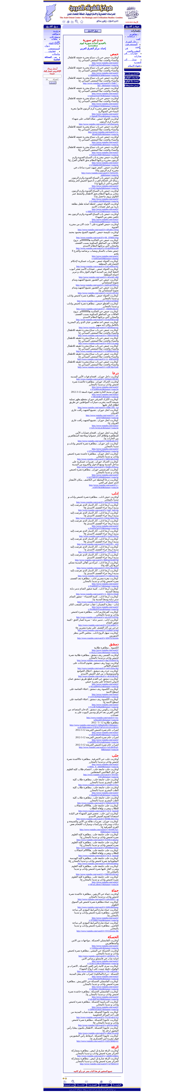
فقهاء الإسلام (134, 66)
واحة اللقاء (54, 43)
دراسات (131, 36)
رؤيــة (56, 31)
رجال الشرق (131, 41)
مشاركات (54, 37)
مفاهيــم (133, 34)
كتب (138, 39)
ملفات (54, 39)
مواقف (55, 34)
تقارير (57, 41)
